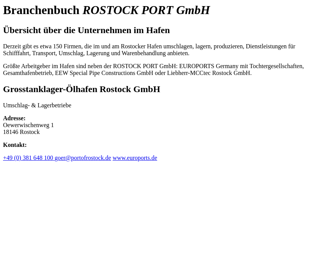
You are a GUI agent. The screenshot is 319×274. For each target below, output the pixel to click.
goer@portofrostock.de (83, 158)
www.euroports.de (135, 158)
